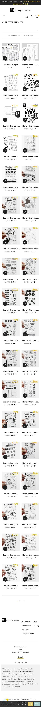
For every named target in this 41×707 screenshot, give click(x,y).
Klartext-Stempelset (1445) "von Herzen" (30, 280)
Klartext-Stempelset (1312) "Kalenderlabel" (11, 463)
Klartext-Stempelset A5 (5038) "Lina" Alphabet (30, 96)
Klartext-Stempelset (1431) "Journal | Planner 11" (11, 310)
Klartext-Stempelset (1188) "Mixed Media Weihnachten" (30, 586)
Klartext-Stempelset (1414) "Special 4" (11, 341)
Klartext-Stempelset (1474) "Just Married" (10, 249)
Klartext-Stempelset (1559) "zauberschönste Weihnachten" (11, 157)
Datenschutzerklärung (30, 626)
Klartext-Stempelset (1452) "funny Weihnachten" (11, 280)
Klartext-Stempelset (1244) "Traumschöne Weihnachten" (30, 494)
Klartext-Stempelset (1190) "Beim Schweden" (11, 586)
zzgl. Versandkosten (26, 671)
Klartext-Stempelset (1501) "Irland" (30, 218)
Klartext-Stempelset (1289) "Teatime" (11, 494)
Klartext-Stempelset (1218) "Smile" (30, 555)
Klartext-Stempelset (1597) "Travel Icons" (10, 96)
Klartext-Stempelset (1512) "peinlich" (30, 188)
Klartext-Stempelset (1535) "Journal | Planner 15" (30, 157)
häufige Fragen (28, 633)
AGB (35, 622)
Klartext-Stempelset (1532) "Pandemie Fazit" (11, 188)
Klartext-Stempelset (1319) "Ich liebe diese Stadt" (11, 433)
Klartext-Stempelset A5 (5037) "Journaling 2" (11, 126)
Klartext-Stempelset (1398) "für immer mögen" (30, 372)
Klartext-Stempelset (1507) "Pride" (11, 218)
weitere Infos (37, 704)
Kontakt (20, 657)
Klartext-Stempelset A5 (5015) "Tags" (30, 249)
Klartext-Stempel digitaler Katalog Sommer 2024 (11, 65)
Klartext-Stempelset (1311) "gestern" (30, 433)
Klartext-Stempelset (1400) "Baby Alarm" (30, 341)
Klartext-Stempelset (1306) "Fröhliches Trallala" (30, 463)
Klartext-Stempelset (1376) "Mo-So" (30, 402)
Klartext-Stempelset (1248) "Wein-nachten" (11, 525)
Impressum (26, 622)
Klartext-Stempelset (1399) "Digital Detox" (11, 372)
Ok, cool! (30, 704)
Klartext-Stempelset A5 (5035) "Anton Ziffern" (30, 126)
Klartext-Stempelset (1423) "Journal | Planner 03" (30, 310)
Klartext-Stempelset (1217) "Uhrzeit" (11, 555)
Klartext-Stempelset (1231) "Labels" (30, 525)
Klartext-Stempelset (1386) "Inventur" (11, 402)
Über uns (25, 629)
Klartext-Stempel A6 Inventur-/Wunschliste (30, 65)
